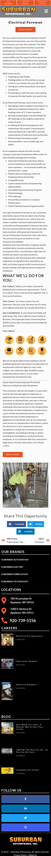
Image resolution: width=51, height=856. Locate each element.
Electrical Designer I (27, 684)
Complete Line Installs (27, 770)
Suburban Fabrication (14, 574)
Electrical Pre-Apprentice (29, 636)
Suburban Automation (14, 559)
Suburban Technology (14, 581)
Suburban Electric (12, 567)
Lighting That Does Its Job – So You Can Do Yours (32, 751)
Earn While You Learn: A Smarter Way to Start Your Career (29, 726)
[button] (16, 524)
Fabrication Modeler (27, 661)
